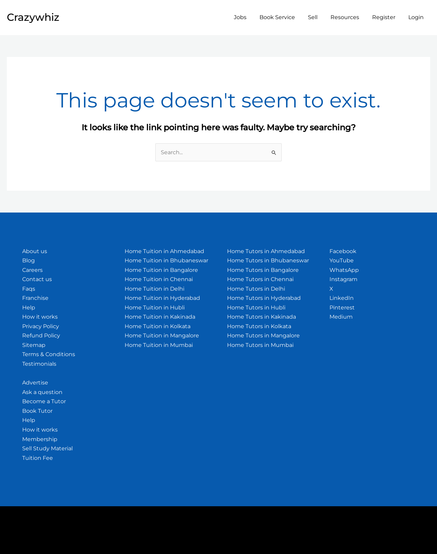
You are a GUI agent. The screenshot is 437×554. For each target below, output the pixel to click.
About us (34, 251)
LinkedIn (341, 298)
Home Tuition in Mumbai (159, 345)
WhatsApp (344, 270)
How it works (40, 317)
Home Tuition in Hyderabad (162, 298)
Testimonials (39, 364)
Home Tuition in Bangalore (161, 270)
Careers (32, 270)
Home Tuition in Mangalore (162, 336)
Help (28, 307)
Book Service (286, 17)
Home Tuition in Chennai (159, 279)
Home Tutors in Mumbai (260, 345)
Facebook (342, 251)
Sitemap (33, 345)
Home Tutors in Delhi (256, 289)
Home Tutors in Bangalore (263, 270)
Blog (28, 260)
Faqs (28, 289)
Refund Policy (41, 336)
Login (417, 17)
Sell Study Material (47, 448)
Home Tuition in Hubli (155, 307)
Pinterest (342, 307)
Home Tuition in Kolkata (158, 326)
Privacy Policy (40, 326)
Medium (341, 317)
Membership (39, 439)
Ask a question (42, 392)
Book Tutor (37, 411)
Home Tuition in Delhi (154, 289)
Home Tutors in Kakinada (261, 317)
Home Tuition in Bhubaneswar (166, 260)
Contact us (37, 279)
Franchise (35, 298)
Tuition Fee (37, 458)
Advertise (35, 383)
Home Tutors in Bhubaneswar (268, 260)
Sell (320, 17)
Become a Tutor (44, 401)
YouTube (341, 260)
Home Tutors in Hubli (256, 307)
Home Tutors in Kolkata (259, 326)
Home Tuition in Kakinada (160, 317)
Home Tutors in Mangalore (263, 336)
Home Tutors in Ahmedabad (266, 251)
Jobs (251, 17)
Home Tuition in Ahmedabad (164, 251)
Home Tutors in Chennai (260, 279)
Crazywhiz (33, 17)
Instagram (343, 279)
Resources (350, 17)
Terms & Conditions (48, 354)
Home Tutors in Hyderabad (264, 298)
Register (386, 17)
